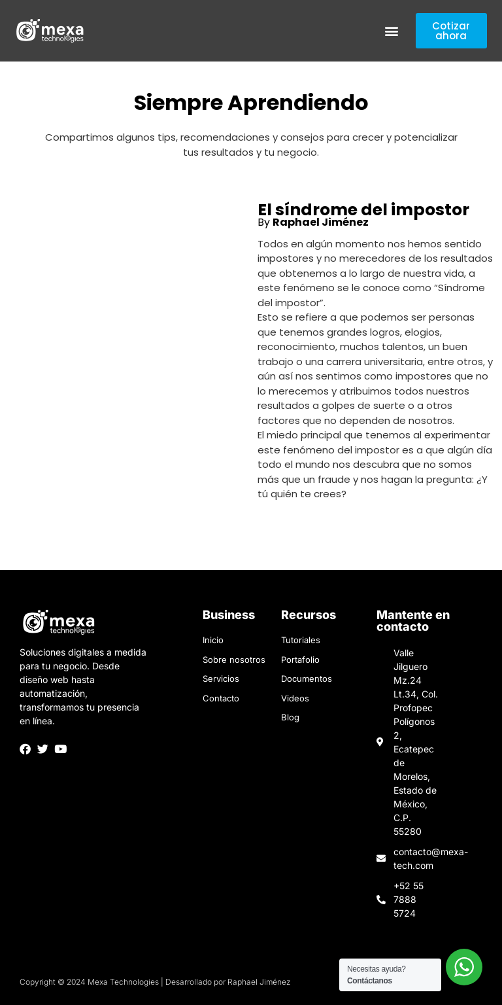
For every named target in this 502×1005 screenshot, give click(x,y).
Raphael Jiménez (321, 222)
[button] (392, 31)
